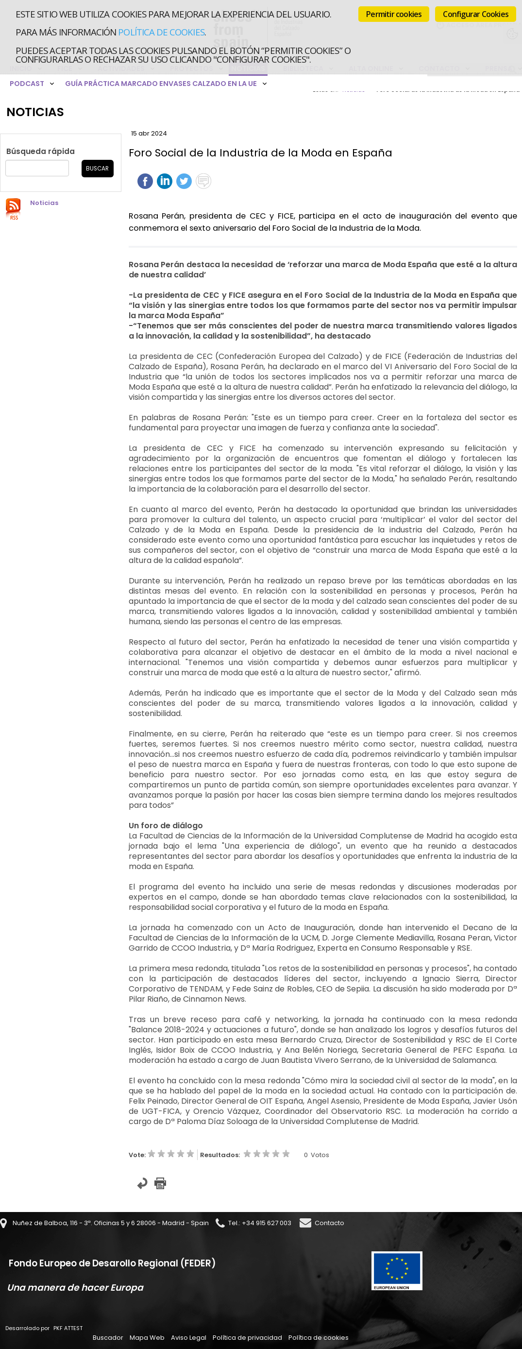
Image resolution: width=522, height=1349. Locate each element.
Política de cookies (161, 32)
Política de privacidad (247, 1337)
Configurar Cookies (475, 14)
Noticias (44, 202)
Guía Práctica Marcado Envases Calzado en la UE (161, 83)
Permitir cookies (393, 14)
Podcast (27, 83)
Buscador (108, 1337)
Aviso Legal (188, 1337)
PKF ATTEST (68, 1328)
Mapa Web (147, 1337)
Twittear (184, 181)
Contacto (329, 1223)
